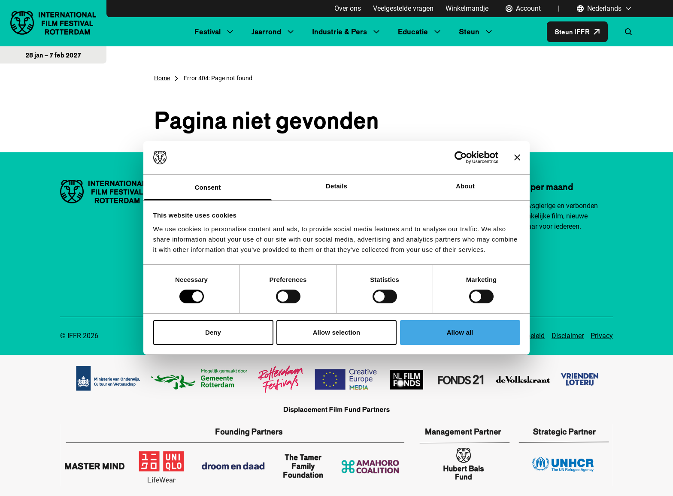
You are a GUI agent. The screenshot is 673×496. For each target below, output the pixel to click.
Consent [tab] (208, 187)
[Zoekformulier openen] (628, 31)
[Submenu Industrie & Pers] (376, 31)
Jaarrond (266, 31)
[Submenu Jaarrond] (290, 31)
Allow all (460, 332)
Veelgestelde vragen (403, 8)
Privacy (602, 336)
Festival (207, 31)
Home (162, 78)
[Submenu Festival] (230, 31)
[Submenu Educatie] (437, 31)
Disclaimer (568, 336)
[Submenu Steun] (489, 31)
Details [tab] (336, 186)
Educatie (413, 31)
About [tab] (465, 186)
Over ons (347, 8)
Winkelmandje (467, 8)
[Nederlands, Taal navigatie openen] (604, 8)
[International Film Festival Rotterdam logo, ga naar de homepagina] (53, 23)
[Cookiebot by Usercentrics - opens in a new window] (460, 157)
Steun (469, 31)
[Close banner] (517, 157)
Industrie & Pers (339, 31)
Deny (213, 332)
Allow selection (337, 332)
